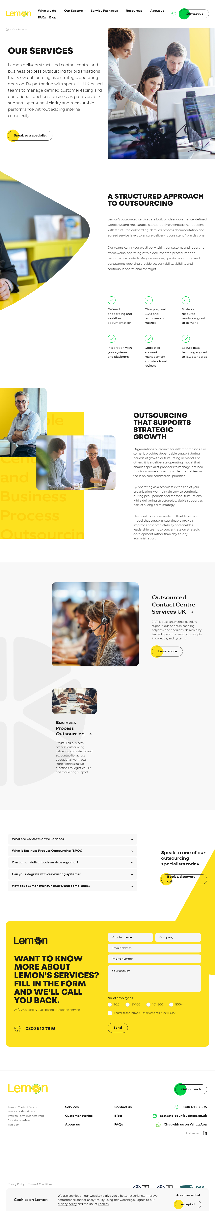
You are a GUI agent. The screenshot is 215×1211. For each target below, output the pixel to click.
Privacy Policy (167, 1012)
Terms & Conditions (142, 1012)
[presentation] (181, 1158)
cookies (103, 1204)
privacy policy (67, 1204)
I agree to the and (144, 1012)
